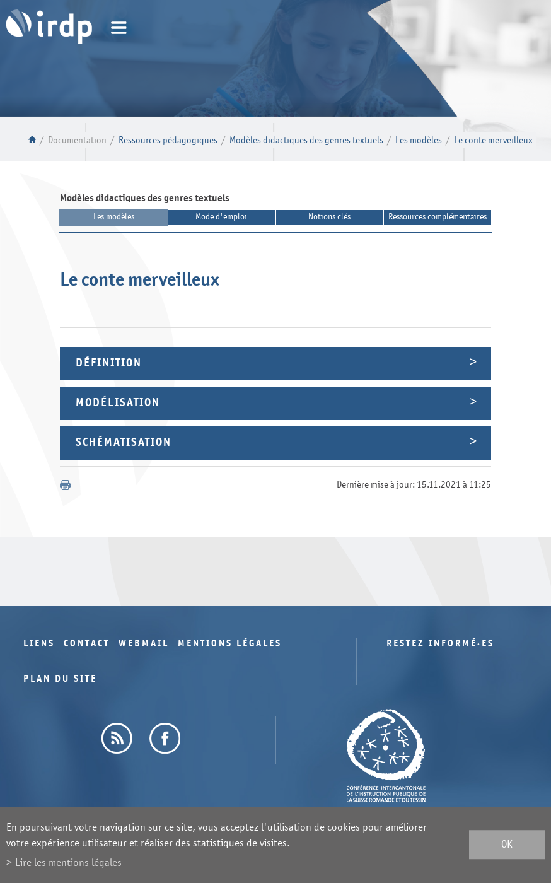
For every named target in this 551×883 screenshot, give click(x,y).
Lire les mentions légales (68, 862)
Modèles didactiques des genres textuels (306, 140)
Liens (39, 643)
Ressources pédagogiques (168, 140)
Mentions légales (230, 643)
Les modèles (418, 140)
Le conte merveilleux (493, 140)
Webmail (144, 643)
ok (507, 844)
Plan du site (60, 679)
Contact (87, 643)
